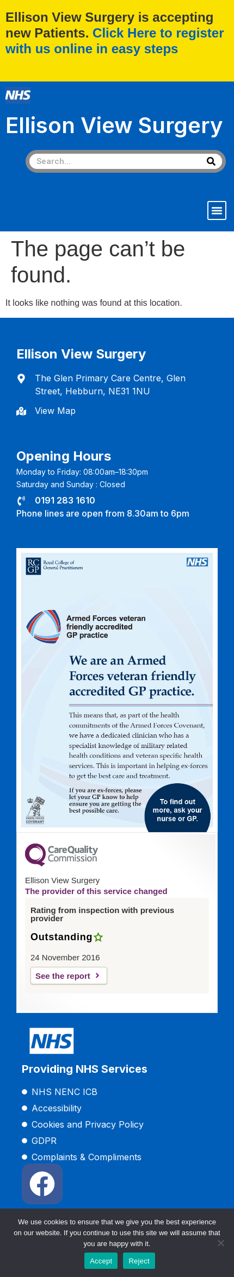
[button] (217, 211)
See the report (62, 975)
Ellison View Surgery (114, 125)
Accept (101, 1261)
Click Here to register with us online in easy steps (114, 41)
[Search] (211, 161)
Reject (138, 1261)
